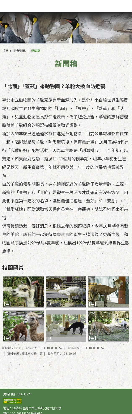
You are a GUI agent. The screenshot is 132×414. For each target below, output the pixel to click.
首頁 (5, 50)
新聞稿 (35, 50)
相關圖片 (13, 267)
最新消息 (20, 50)
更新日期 (9, 394)
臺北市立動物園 (26, 7)
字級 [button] (115, 4)
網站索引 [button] (123, 6)
